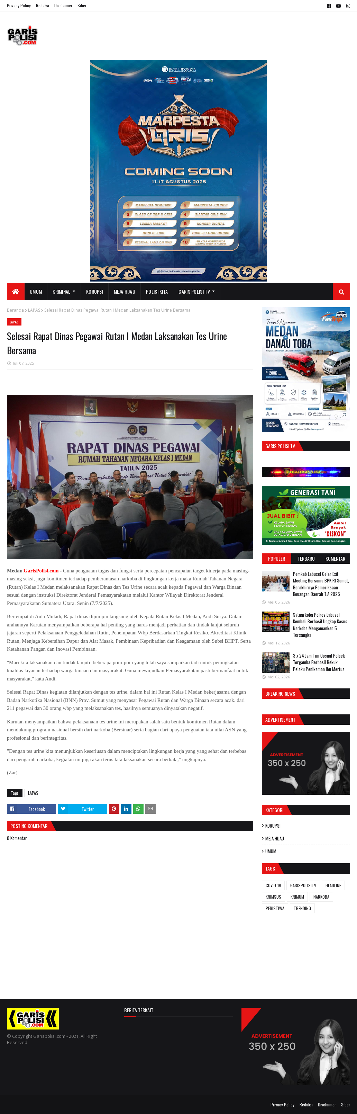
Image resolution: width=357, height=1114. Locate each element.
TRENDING (302, 908)
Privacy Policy (19, 5)
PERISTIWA (275, 908)
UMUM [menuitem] (36, 291)
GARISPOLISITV (303, 885)
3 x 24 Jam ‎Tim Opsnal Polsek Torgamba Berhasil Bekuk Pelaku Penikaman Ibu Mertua (319, 662)
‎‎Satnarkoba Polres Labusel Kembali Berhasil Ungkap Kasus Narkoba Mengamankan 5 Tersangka (320, 625)
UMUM (270, 851)
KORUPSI (273, 825)
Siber (81, 5)
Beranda (15, 310)
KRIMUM (297, 897)
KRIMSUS (273, 897)
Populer (276, 558)
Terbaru (306, 558)
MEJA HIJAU (274, 838)
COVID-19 (273, 885)
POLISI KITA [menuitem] (157, 291)
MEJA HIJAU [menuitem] (124, 291)
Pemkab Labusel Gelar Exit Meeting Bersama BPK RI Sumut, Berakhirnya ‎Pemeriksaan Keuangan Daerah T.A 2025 (321, 584)
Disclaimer (63, 5)
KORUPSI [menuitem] (94, 291)
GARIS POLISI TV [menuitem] (194, 291)
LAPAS (34, 310)
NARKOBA (321, 897)
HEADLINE (333, 885)
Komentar (335, 558)
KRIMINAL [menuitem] (61, 291)
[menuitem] (16, 291)
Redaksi (42, 5)
